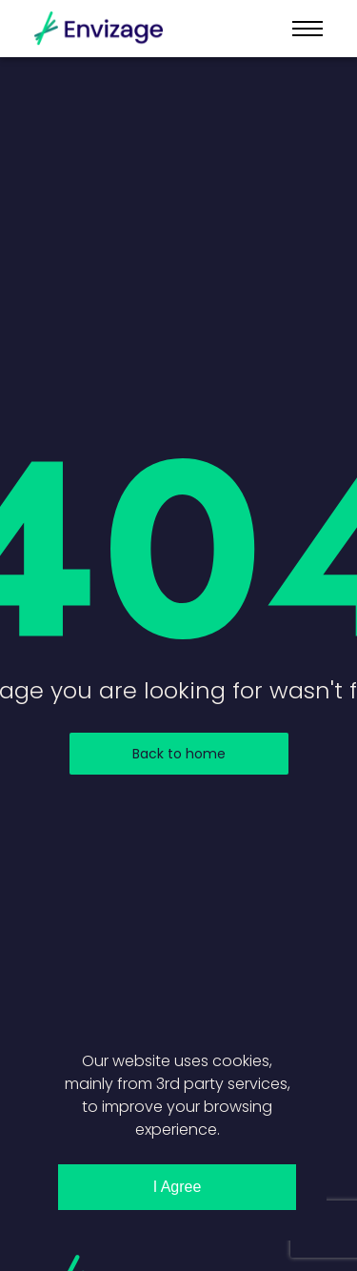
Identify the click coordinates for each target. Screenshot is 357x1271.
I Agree (177, 1187)
